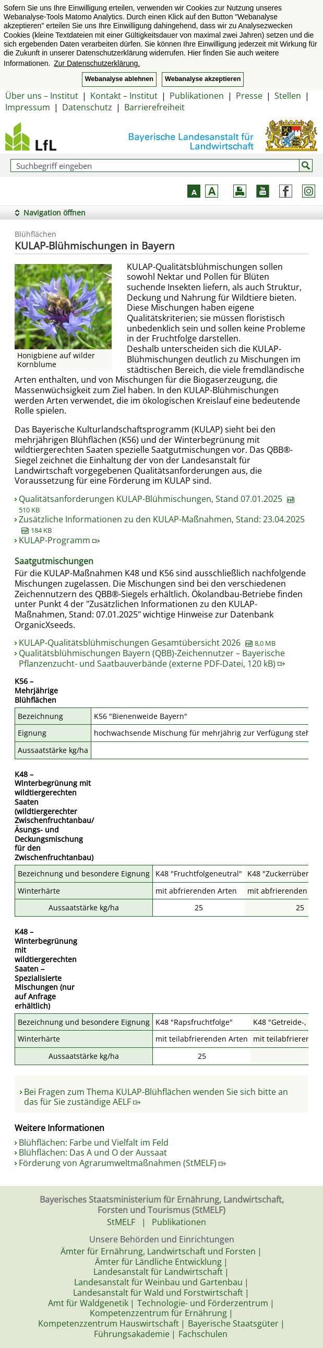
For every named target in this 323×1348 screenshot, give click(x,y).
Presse (249, 95)
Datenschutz (87, 107)
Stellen (287, 95)
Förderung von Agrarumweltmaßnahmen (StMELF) (122, 1163)
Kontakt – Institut (124, 95)
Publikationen (197, 95)
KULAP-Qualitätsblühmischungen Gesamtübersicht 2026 (147, 642)
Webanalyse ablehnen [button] (119, 79)
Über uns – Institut (41, 95)
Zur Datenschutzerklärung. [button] (97, 63)
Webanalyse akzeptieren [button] (203, 79)
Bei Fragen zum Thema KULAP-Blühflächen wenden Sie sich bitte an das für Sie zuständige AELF (156, 1097)
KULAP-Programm (59, 540)
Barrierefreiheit (154, 107)
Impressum (27, 107)
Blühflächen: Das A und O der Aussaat (93, 1152)
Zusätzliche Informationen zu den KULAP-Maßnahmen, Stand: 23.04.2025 (162, 524)
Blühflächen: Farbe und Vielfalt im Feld (94, 1142)
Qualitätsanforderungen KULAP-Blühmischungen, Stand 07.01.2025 (156, 504)
